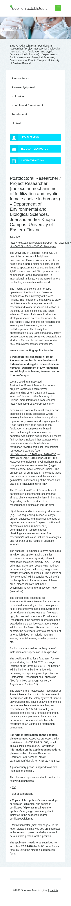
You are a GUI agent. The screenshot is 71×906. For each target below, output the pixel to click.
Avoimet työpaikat (23, 87)
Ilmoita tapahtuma (27, 160)
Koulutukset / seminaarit (27, 105)
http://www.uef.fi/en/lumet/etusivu (34, 343)
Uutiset (16, 123)
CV (13, 787)
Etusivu (14, 45)
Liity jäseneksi (24, 137)
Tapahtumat (19, 114)
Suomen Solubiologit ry (23, 17)
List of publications (22, 793)
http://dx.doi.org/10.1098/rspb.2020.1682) (33, 457)
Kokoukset (19, 96)
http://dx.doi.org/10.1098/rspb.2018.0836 (33, 454)
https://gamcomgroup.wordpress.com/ (31, 403)
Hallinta (54, 890)
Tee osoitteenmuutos (29, 149)
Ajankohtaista (28, 45)
